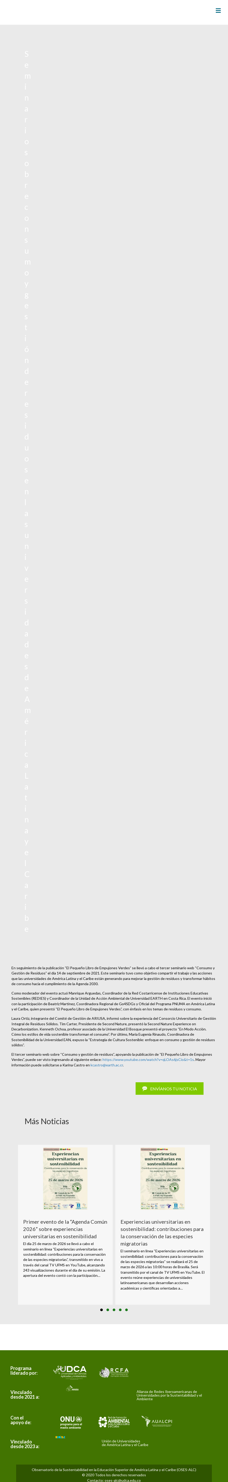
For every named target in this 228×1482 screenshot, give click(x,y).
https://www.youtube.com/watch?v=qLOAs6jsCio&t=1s (148, 1059)
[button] (101, 1309)
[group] (65, 1225)
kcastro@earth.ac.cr (107, 1065)
